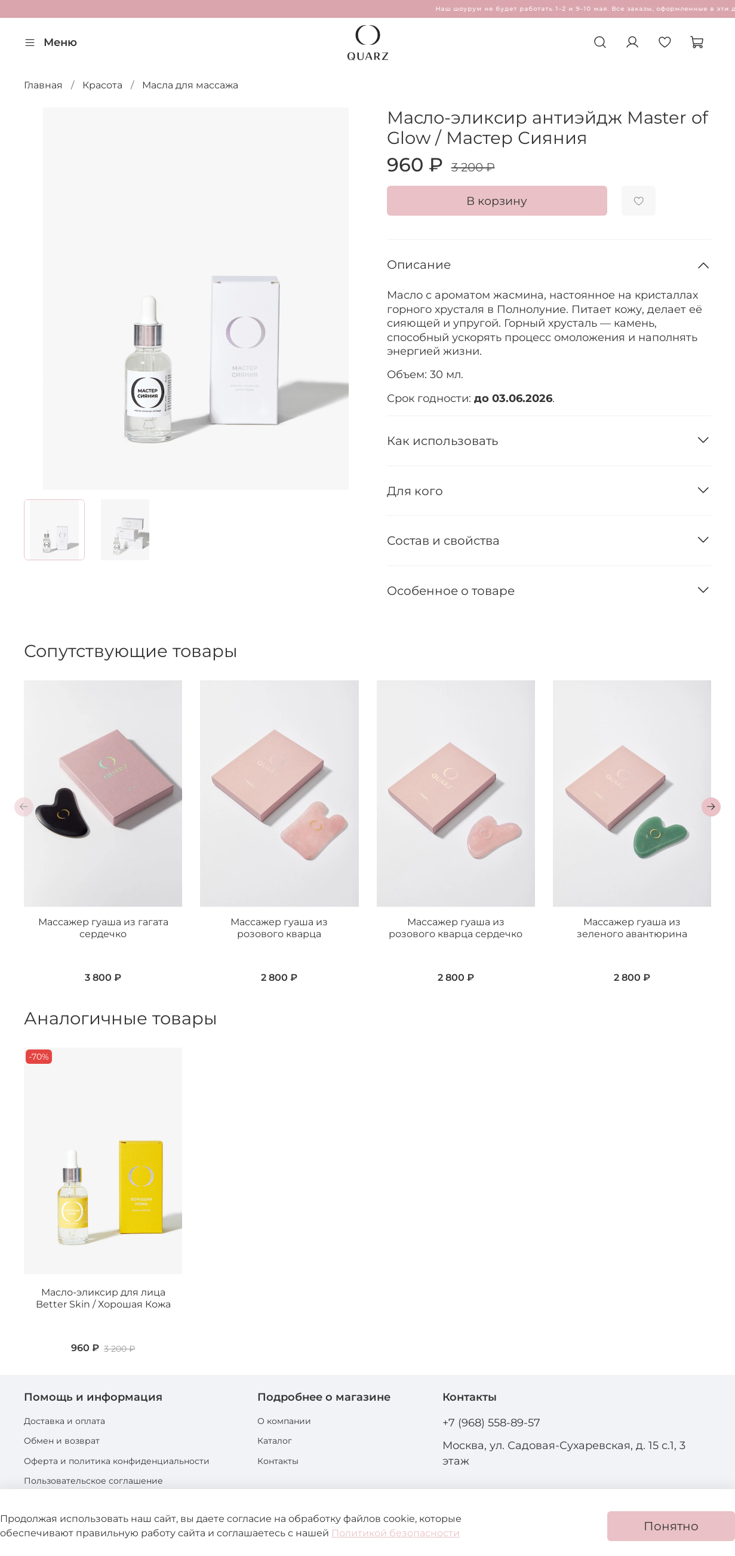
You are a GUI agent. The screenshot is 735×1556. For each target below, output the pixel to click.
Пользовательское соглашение (93, 1480)
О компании (284, 1421)
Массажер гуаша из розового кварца (279, 928)
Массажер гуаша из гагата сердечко (103, 928)
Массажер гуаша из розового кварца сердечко (455, 928)
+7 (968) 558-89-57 (491, 1422)
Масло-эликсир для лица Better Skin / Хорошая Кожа (103, 1298)
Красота (102, 85)
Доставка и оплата (64, 1421)
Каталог (274, 1440)
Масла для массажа (190, 85)
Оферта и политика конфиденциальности (117, 1461)
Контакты (278, 1461)
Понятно (671, 1526)
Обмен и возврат (62, 1440)
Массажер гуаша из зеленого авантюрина (632, 928)
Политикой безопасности (395, 1533)
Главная (43, 85)
